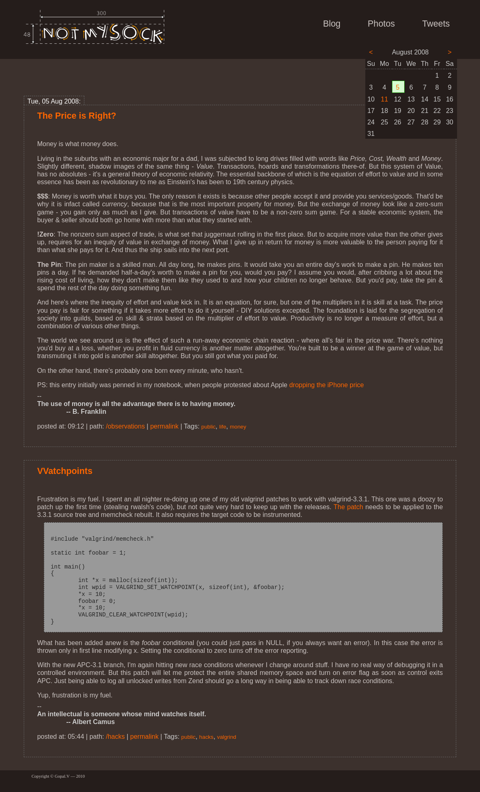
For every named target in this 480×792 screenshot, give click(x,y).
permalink (164, 426)
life (222, 427)
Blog (332, 24)
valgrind (226, 737)
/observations (125, 426)
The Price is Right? (76, 116)
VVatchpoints (65, 471)
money (238, 427)
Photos (381, 24)
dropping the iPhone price (326, 384)
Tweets (436, 24)
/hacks (115, 736)
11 (384, 99)
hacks (206, 737)
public (209, 427)
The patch (348, 506)
